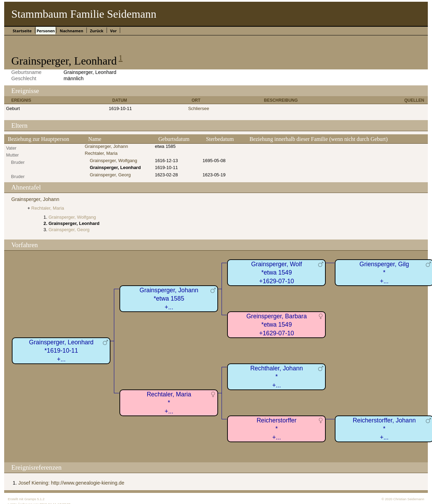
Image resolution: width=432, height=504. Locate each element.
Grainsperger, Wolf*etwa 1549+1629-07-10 (276, 273)
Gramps (30, 499)
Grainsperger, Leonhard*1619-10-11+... (61, 351)
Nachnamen (71, 30)
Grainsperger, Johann (106, 146)
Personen (45, 30)
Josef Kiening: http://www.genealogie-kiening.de (71, 483)
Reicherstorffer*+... (277, 429)
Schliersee (198, 108)
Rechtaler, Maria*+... (169, 403)
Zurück (96, 30)
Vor (113, 30)
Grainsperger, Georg (110, 174)
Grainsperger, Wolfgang (113, 160)
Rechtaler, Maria (101, 153)
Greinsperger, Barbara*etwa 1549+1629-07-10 (276, 325)
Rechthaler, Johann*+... (276, 377)
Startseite (22, 30)
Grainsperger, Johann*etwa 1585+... (169, 299)
